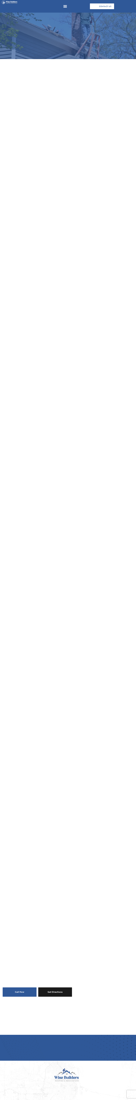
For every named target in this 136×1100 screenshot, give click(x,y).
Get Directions (55, 992)
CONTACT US (105, 6)
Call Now (19, 992)
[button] (65, 6)
